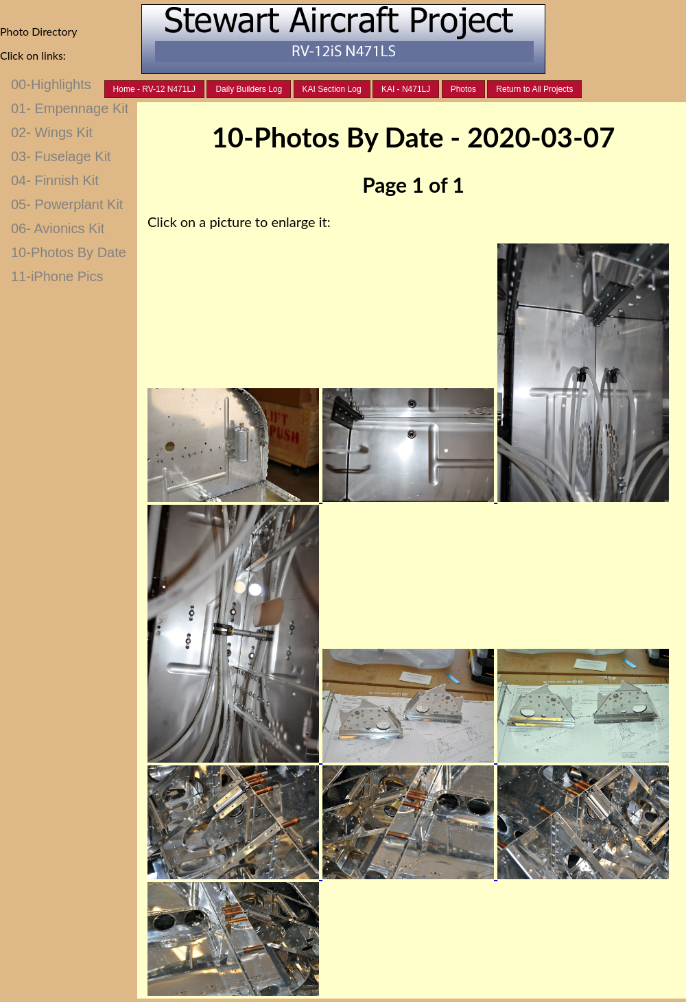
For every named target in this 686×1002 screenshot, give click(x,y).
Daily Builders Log (248, 89)
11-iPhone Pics (57, 276)
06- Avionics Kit (57, 228)
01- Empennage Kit (69, 108)
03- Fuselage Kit (61, 156)
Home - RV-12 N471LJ (154, 89)
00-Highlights (51, 84)
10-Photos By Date (68, 252)
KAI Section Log (332, 89)
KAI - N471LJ (405, 89)
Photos (463, 89)
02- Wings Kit (52, 132)
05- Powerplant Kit (67, 204)
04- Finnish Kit (55, 180)
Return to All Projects (534, 89)
